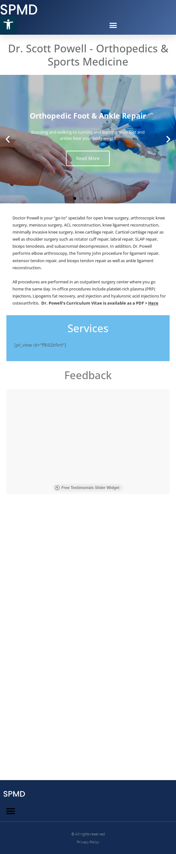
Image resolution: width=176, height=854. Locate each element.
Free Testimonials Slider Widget (87, 788)
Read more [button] (20, 465)
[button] (8, 24)
